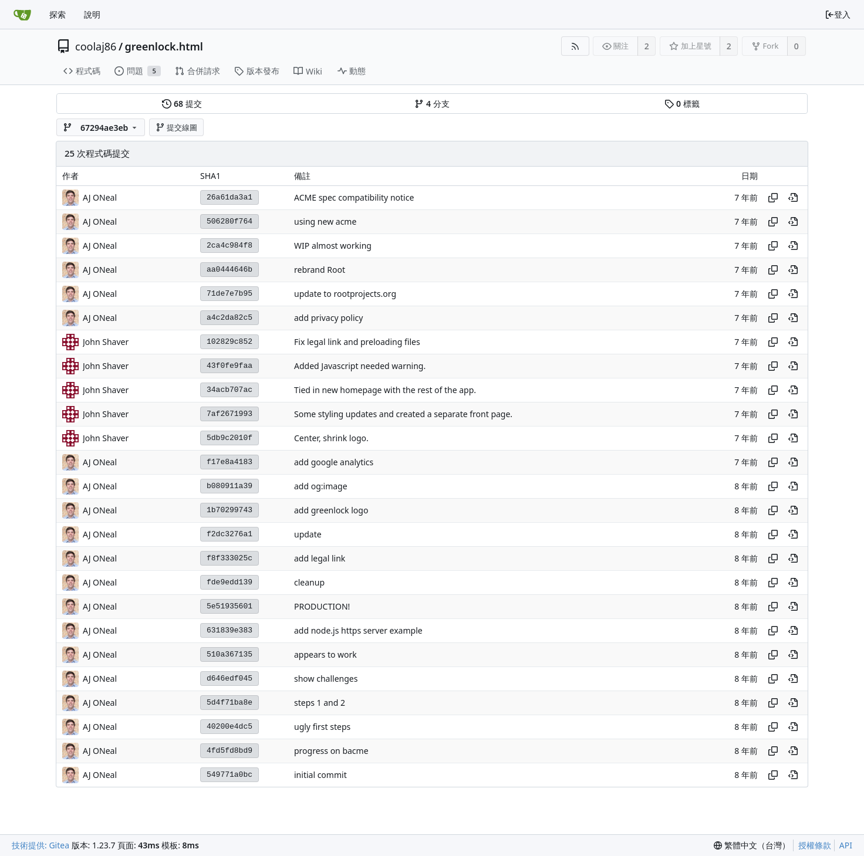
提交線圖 (177, 127)
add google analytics (333, 462)
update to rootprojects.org (345, 293)
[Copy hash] (773, 198)
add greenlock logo (331, 510)
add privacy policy (328, 317)
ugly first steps (322, 726)
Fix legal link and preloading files (357, 341)
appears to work (325, 654)
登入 (838, 14)
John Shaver (106, 341)
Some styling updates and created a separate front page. (403, 413)
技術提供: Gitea (40, 845)
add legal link (319, 558)
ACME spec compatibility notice (354, 197)
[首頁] (22, 14)
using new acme (325, 221)
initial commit (320, 774)
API (845, 845)
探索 (57, 14)
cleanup (309, 582)
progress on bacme (331, 750)
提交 (181, 104)
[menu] (752, 845)
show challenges (325, 678)
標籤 (681, 104)
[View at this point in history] (793, 198)
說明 (92, 14)
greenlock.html (164, 46)
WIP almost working (333, 245)
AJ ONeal (100, 197)
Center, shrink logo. (331, 438)
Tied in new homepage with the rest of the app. (385, 389)
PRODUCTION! (322, 606)
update (308, 534)
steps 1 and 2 (319, 702)
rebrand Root (319, 269)
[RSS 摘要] (575, 46)
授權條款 (814, 845)
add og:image (320, 486)
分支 (431, 104)
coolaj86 (95, 46)
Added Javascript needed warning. (360, 365)
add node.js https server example (358, 630)
